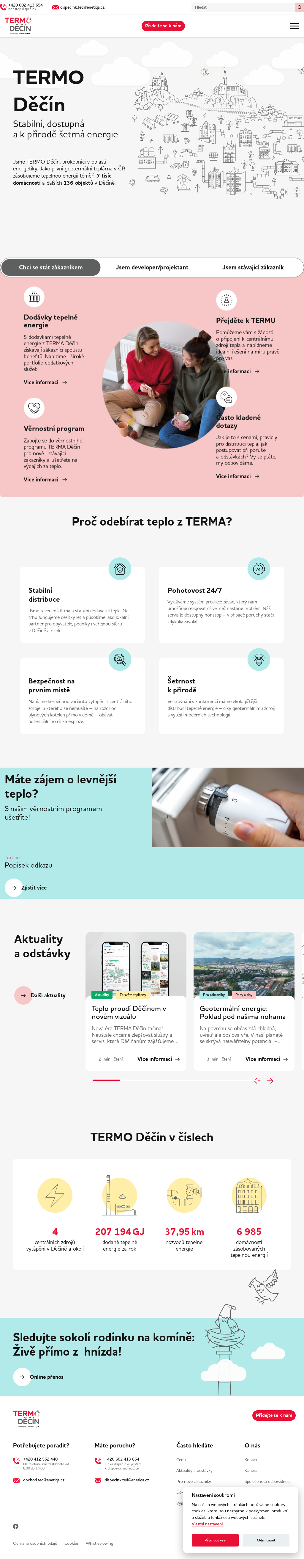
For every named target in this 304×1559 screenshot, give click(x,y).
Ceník (181, 1459)
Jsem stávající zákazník (253, 267)
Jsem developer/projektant (152, 267)
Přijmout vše (215, 1540)
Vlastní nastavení (207, 1524)
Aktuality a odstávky (194, 1470)
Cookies (71, 1543)
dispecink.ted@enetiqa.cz (127, 1480)
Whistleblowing (99, 1543)
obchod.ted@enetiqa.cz (43, 1480)
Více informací (41, 382)
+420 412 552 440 (40, 1459)
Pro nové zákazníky (193, 1481)
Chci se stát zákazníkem (51, 267)
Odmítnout (266, 1540)
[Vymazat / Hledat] (299, 7)
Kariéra (251, 1470)
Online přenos (47, 1377)
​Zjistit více (34, 887)
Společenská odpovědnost (268, 1481)
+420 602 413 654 (122, 1459)
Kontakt (252, 1459)
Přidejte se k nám (163, 26)
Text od (12, 857)
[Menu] (294, 26)
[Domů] (18, 26)
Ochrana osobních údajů (35, 1543)
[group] (136, 1001)
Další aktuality (48, 995)
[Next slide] (270, 1080)
